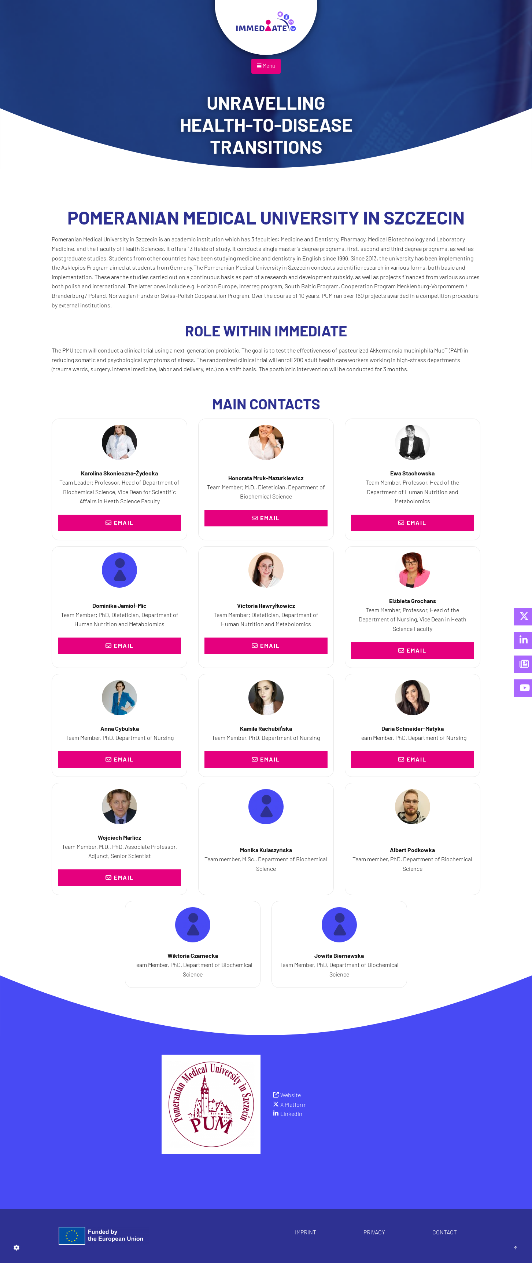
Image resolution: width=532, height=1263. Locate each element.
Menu (266, 66)
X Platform (293, 1104)
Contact (444, 1232)
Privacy (374, 1232)
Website (290, 1094)
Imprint (305, 1232)
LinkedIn (291, 1113)
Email (120, 522)
